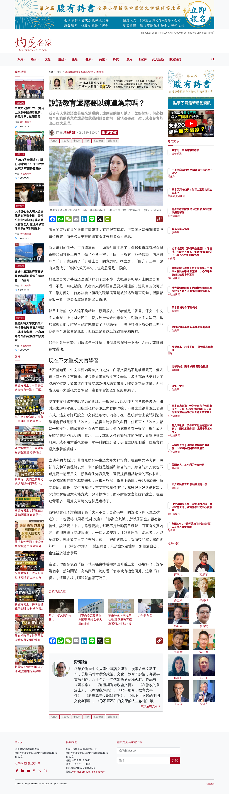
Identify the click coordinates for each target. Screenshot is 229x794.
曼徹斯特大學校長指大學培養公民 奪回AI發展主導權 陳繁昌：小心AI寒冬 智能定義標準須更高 (29, 332)
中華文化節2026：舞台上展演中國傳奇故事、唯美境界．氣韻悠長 (29, 112)
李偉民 (196, 258)
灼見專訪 (20, 206)
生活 (75, 59)
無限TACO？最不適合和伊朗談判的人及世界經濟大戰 (203, 527)
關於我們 (175, 59)
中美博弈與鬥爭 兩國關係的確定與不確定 (203, 173)
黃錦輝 (196, 373)
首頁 (51, 72)
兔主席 (196, 533)
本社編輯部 (25, 122)
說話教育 (98, 140)
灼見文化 (20, 102)
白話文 (65, 140)
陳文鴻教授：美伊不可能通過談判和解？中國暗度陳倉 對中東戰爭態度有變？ (203, 432)
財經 (61, 59)
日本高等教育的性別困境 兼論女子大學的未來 (91, 615)
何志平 (196, 333)
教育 (34, 59)
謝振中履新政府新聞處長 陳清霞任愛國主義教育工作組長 (29, 276)
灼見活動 (158, 59)
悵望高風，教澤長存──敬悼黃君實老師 (203, 350)
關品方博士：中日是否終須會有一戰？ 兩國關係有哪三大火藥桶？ (29, 390)
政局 (20, 59)
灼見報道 (20, 266)
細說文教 (109, 132)
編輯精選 (198, 156)
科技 (116, 59)
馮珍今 (196, 356)
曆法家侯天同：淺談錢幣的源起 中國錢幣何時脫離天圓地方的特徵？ (29, 546)
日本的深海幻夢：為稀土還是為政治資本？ (203, 192)
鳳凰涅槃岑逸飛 (201, 228)
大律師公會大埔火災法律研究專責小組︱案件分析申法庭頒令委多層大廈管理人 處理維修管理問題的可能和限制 (29, 220)
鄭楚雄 (69, 132)
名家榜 (142, 59)
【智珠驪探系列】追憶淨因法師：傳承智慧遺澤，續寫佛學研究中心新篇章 (203, 510)
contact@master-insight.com (88, 771)
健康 (88, 59)
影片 (129, 59)
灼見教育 (20, 318)
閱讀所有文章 (150, 706)
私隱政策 (210, 784)
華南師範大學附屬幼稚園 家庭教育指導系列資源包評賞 (121, 615)
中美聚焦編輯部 (201, 199)
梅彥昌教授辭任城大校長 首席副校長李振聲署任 (203, 212)
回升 (87, 140)
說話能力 (112, 140)
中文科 (77, 140)
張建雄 (196, 314)
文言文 (54, 140)
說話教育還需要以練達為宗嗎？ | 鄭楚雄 (84, 72)
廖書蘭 (196, 232)
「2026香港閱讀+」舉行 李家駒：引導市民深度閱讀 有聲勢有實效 (29, 164)
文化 (47, 59)
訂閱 (175, 760)
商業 (102, 59)
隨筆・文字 (199, 386)
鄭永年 (196, 179)
